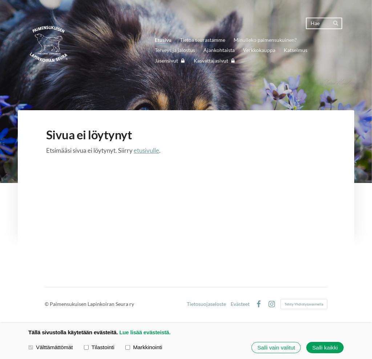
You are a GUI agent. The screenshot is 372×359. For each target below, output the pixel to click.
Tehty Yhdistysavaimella (303, 304)
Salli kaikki (325, 347)
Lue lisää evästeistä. (144, 332)
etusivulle (146, 150)
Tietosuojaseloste (206, 304)
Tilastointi (99, 347)
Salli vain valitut (276, 347)
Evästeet (240, 304)
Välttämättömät (50, 347)
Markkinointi (143, 347)
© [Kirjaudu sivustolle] (47, 304)
